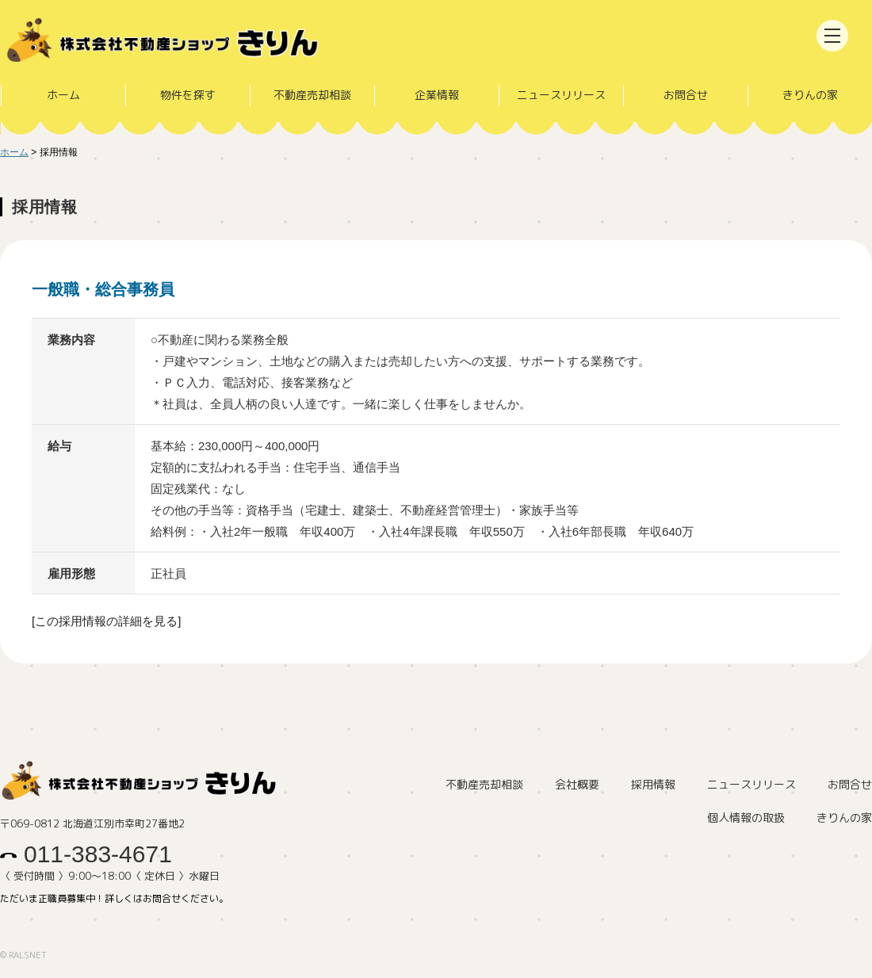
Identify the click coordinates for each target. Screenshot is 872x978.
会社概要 (577, 785)
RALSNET (28, 955)
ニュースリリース (561, 94)
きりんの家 (809, 94)
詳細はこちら (436, 451)
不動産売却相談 (311, 94)
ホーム (62, 94)
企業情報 (436, 94)
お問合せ (686, 94)
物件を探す (187, 94)
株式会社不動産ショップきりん (170, 41)
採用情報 (653, 785)
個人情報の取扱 (746, 818)
